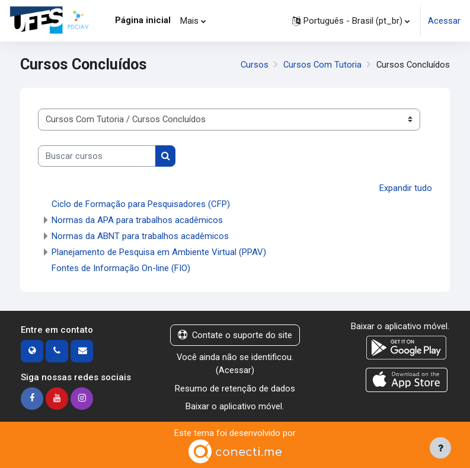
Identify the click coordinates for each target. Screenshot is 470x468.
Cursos (254, 64)
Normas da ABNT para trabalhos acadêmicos (140, 236)
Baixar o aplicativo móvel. (235, 406)
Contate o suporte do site (235, 335)
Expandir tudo (405, 188)
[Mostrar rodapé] (440, 448)
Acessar (444, 20)
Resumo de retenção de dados (235, 388)
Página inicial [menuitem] (143, 20)
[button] (351, 21)
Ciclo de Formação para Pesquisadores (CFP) (141, 204)
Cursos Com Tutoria (322, 64)
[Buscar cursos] (97, 156)
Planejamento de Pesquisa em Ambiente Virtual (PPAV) (159, 252)
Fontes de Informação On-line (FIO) (121, 268)
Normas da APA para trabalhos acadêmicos (137, 220)
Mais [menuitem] (189, 20)
